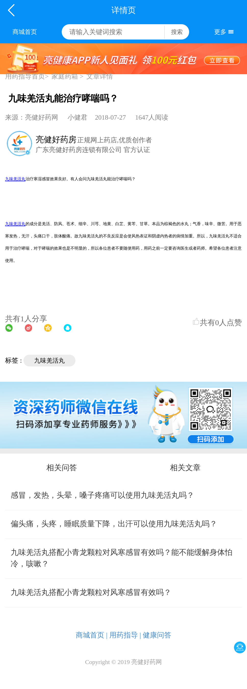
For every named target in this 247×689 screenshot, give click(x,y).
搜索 (177, 32)
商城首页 (24, 32)
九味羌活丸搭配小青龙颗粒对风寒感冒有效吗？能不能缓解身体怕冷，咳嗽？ (121, 558)
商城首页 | (92, 635)
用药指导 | (125, 635)
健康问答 (157, 635)
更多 (220, 32)
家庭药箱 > (67, 76)
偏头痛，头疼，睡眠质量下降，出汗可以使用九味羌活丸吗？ (114, 523)
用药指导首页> (27, 76)
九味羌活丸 (49, 360)
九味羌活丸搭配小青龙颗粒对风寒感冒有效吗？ (91, 592)
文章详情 (99, 76)
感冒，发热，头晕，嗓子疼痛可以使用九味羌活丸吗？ (102, 495)
